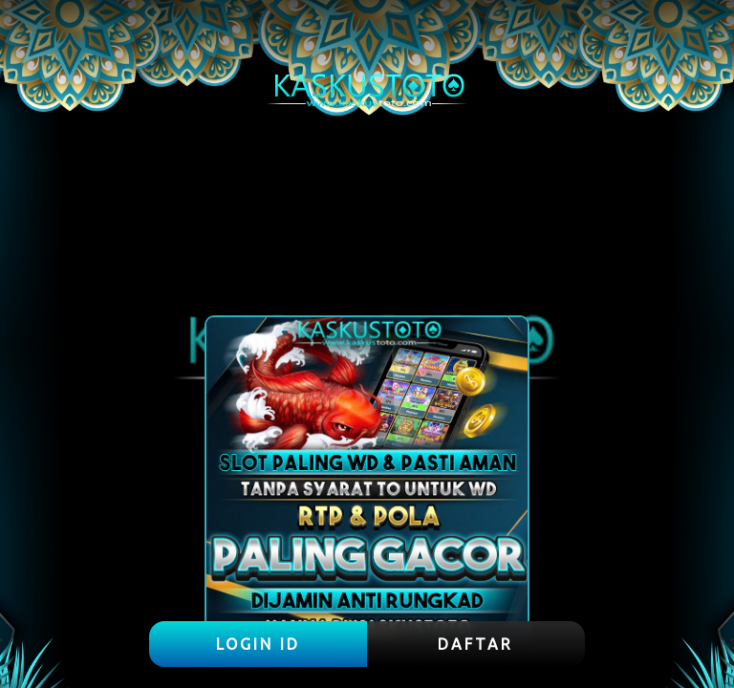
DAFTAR (475, 644)
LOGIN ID (258, 644)
